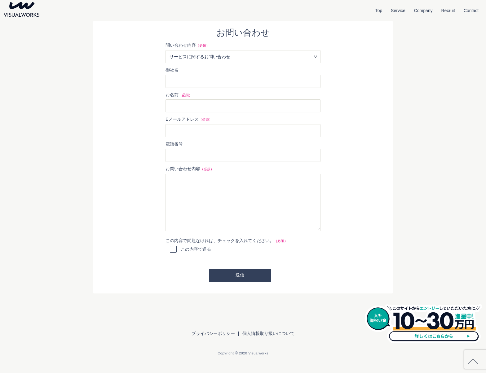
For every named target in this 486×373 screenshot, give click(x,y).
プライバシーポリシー (213, 333)
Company (423, 10)
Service (398, 10)
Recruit (448, 10)
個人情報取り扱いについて (268, 333)
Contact (471, 10)
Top (378, 10)
